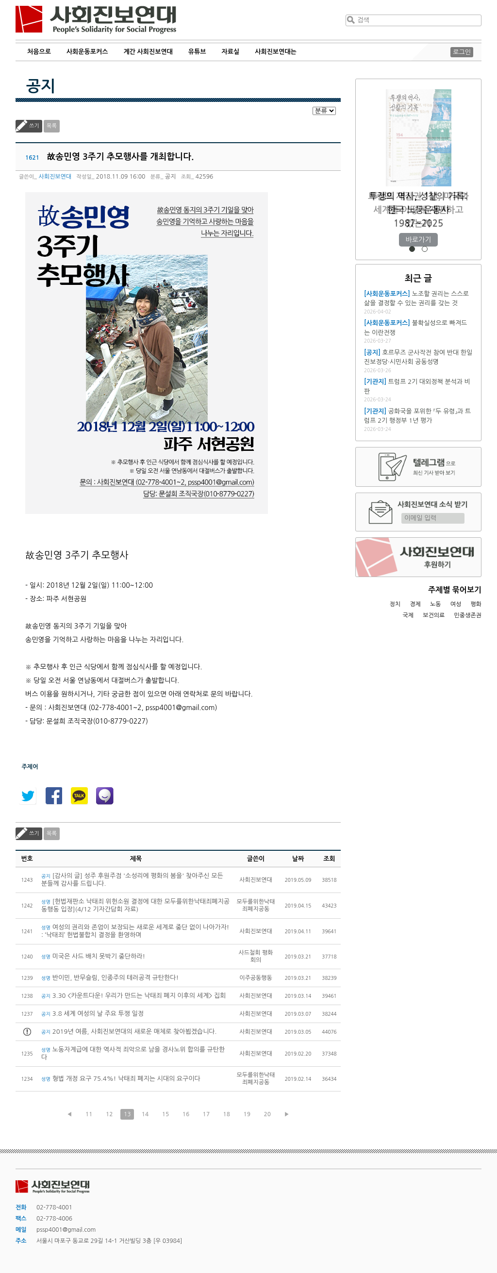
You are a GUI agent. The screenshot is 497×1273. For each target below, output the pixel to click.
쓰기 (34, 126)
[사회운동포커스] (387, 294)
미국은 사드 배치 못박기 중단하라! (93, 956)
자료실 (231, 52)
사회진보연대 (96, 20)
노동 (435, 604)
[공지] (372, 352)
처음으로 (39, 52)
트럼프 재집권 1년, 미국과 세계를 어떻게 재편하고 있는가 (418, 210)
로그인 (462, 52)
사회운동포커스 (87, 52)
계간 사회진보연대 (147, 52)
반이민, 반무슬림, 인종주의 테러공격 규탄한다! (110, 978)
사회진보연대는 (276, 52)
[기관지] (375, 382)
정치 (394, 604)
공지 (40, 86)
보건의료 (434, 615)
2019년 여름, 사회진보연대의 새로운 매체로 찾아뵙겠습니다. (128, 1031)
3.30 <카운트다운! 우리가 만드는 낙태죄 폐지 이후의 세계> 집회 (133, 995)
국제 (408, 615)
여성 (456, 604)
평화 (475, 604)
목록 (52, 126)
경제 (415, 604)
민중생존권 (467, 615)
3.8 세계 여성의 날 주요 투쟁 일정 (92, 1013)
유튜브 (197, 52)
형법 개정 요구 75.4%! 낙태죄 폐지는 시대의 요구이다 (120, 1078)
